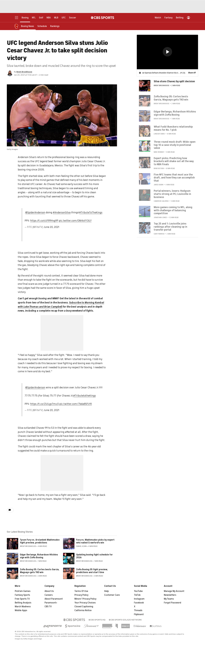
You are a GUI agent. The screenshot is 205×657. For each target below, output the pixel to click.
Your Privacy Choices (85, 602)
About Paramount (54, 598)
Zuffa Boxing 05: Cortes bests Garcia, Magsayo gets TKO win (39, 571)
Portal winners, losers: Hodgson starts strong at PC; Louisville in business (172, 193)
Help (106, 591)
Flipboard (139, 614)
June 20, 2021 (51, 227)
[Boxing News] (27, 26)
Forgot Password (172, 602)
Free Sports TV (22, 598)
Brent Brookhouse (24, 72)
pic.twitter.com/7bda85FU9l (75, 403)
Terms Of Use (81, 591)
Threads (138, 610)
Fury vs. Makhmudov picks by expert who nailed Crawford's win (95, 541)
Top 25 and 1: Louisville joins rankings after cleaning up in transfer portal (170, 226)
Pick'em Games (22, 591)
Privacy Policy (81, 595)
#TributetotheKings (84, 395)
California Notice (83, 610)
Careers (49, 595)
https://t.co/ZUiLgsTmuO (44, 403)
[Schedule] (42, 26)
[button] (167, 51)
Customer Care (112, 595)
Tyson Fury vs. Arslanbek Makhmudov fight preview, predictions (40, 541)
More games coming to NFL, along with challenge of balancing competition (173, 210)
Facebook (139, 602)
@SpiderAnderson (35, 212)
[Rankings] (55, 26)
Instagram (139, 598)
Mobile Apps (21, 610)
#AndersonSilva (62, 212)
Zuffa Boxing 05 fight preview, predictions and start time (92, 571)
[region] (167, 52)
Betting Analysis (23, 602)
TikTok (137, 595)
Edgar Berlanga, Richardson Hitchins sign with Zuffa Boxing (39, 556)
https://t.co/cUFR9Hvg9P (44, 220)
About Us (49, 591)
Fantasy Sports (22, 595)
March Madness (23, 606)
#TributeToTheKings (90, 212)
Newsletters (170, 595)
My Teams (169, 598)
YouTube (138, 591)
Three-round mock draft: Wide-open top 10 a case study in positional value (174, 144)
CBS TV (48, 606)
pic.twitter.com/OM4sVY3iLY (75, 220)
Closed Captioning (83, 606)
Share (190, 72)
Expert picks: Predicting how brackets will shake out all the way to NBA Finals (174, 161)
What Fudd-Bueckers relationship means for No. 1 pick (173, 128)
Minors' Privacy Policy (85, 598)
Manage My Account (174, 591)
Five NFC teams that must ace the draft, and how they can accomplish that (174, 177)
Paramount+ (51, 602)
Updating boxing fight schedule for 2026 (94, 556)
